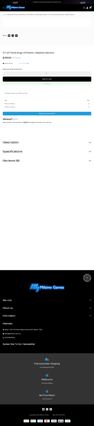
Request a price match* (47, 113)
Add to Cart (47, 79)
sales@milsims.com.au (12, 334)
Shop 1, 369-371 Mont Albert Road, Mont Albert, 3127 (23, 330)
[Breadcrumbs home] (4, 14)
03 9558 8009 (9, 337)
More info (10, 119)
